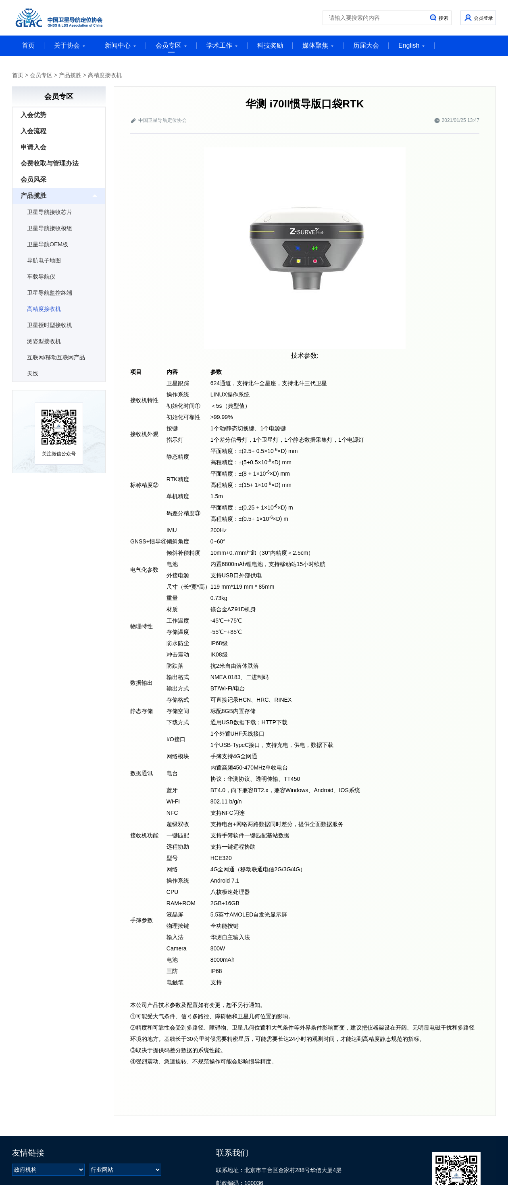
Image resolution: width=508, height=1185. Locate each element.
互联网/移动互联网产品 (56, 357)
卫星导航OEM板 (47, 244)
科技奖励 (270, 45)
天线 (32, 373)
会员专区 (171, 47)
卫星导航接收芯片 (49, 212)
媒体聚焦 (318, 45)
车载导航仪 (41, 276)
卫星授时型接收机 (49, 325)
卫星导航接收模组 (49, 228)
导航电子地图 (44, 260)
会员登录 (483, 18)
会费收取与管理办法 (50, 163)
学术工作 (222, 45)
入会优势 (33, 114)
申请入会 (33, 147)
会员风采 (33, 179)
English (411, 45)
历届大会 (366, 45)
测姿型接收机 (44, 341)
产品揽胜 (70, 75)
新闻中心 (120, 45)
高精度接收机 (105, 75)
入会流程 (33, 131)
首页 (28, 45)
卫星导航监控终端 (49, 292)
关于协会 (69, 45)
